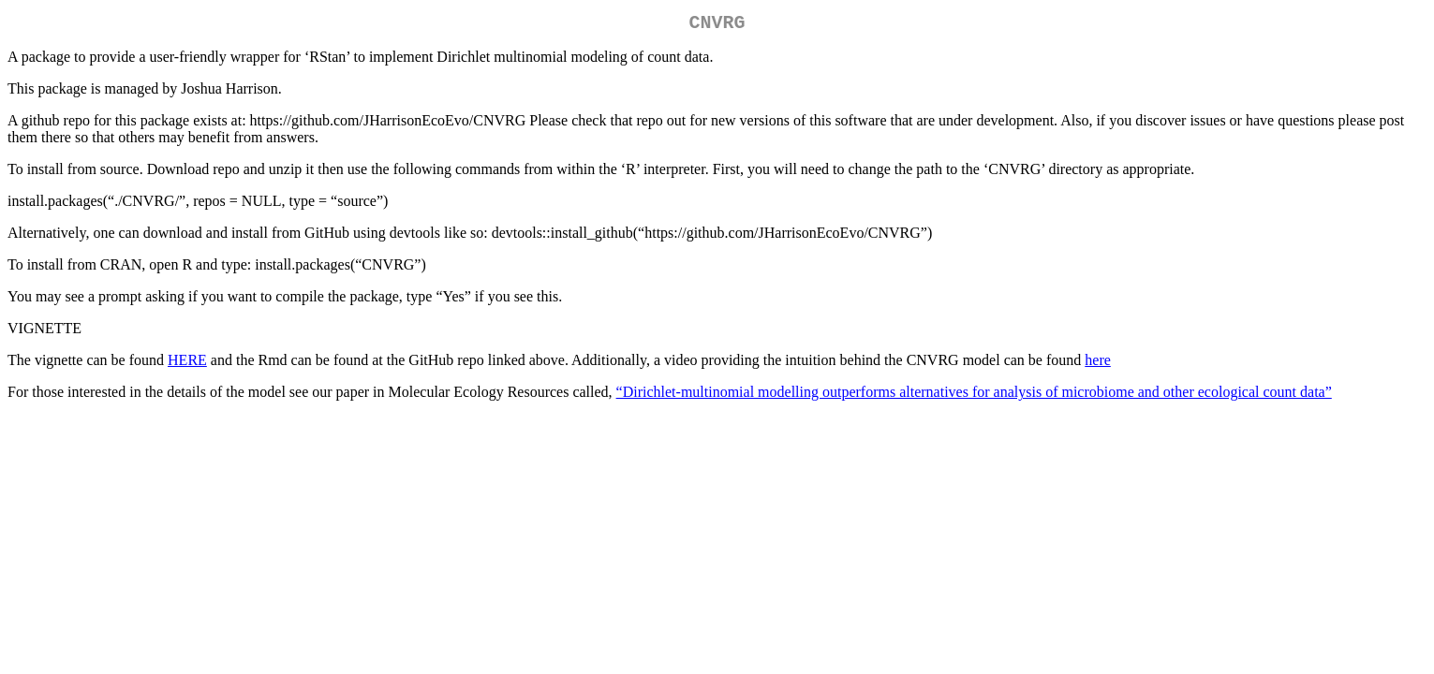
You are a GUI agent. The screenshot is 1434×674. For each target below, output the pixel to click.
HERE (187, 364)
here (1098, 364)
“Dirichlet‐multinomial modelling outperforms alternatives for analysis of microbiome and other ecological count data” (974, 395)
